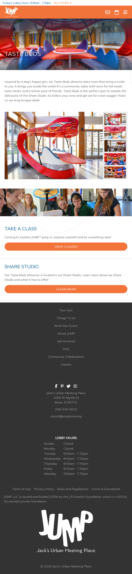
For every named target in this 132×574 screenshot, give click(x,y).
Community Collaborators (66, 357)
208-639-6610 (66, 409)
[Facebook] (56, 386)
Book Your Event (66, 326)
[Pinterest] (62, 386)
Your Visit (66, 310)
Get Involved (66, 341)
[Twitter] (68, 386)
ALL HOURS (62, 3)
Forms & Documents (106, 489)
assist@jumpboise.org (66, 416)
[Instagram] (75, 386)
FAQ (66, 349)
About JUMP (66, 333)
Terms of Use (21, 489)
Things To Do (66, 318)
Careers (66, 364)
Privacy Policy (44, 489)
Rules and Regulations (73, 489)
